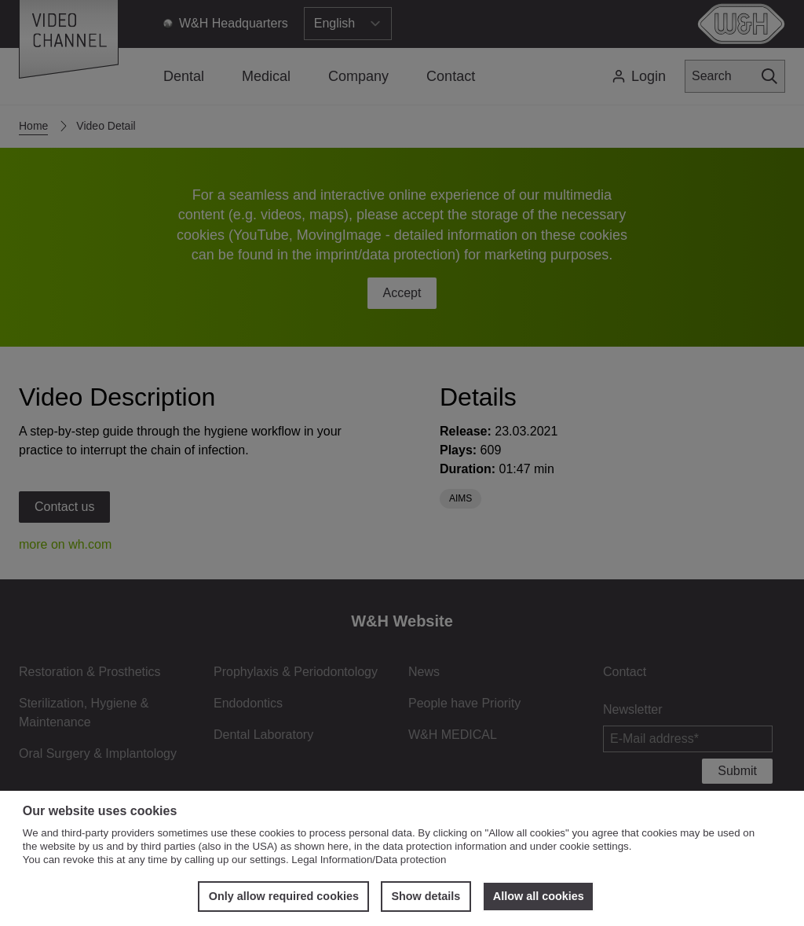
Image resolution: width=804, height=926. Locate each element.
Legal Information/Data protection (368, 859)
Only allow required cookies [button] (284, 896)
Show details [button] (425, 896)
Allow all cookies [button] (538, 896)
